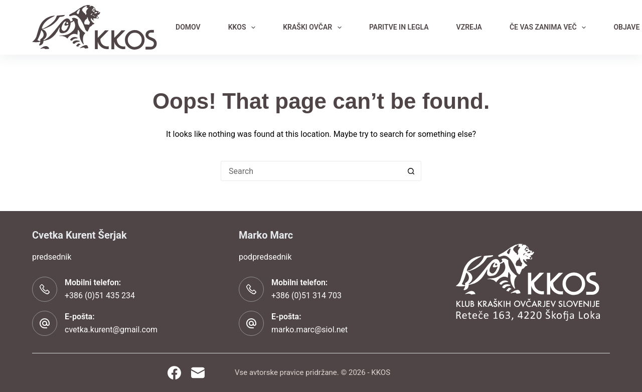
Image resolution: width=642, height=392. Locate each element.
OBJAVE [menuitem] (626, 27)
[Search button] (411, 171)
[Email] (198, 372)
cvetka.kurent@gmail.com (111, 329)
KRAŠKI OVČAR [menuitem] (314, 28)
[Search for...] (311, 171)
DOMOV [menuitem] (188, 27)
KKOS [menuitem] (244, 28)
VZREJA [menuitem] (469, 27)
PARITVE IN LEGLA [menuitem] (399, 27)
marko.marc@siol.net (309, 329)
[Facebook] (174, 372)
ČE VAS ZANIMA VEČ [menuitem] (550, 28)
